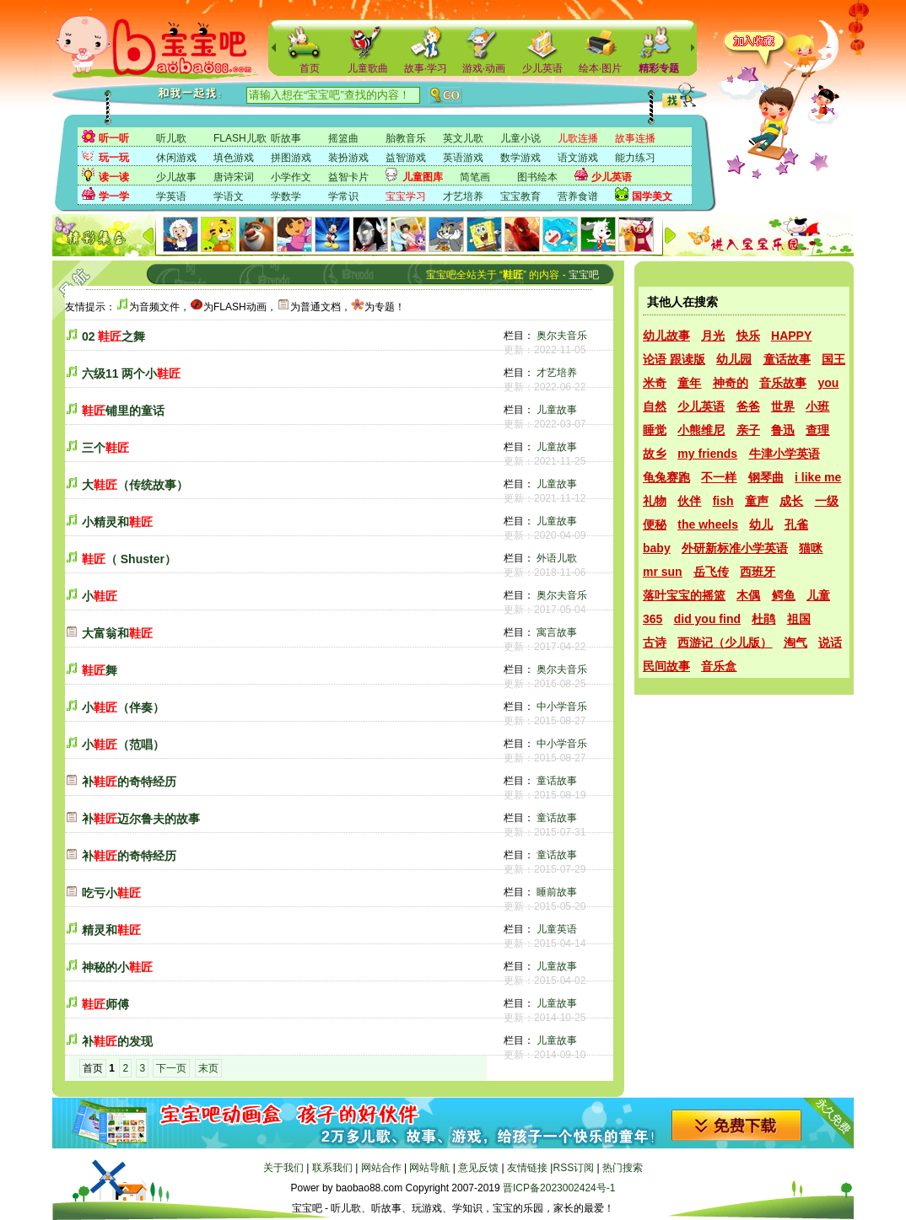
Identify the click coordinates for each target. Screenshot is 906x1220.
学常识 (343, 196)
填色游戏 (233, 158)
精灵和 (111, 930)
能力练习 (635, 158)
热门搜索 (622, 1168)
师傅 (105, 1004)
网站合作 (381, 1168)
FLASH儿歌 (240, 138)
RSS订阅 (573, 1168)
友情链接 (527, 1168)
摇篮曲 (343, 138)
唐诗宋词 (233, 177)
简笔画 (475, 177)
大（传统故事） (135, 485)
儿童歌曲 (368, 68)
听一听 (114, 138)
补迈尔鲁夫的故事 (141, 818)
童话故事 (557, 781)
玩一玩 (114, 158)
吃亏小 (111, 893)
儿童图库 (422, 177)
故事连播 (635, 138)
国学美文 (652, 196)
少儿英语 (542, 68)
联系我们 (332, 1168)
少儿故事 (176, 177)
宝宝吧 (584, 275)
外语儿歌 (557, 558)
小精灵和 (117, 522)
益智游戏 (406, 158)
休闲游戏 (176, 158)
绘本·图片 (600, 68)
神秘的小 (117, 967)
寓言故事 (557, 632)
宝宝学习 (406, 196)
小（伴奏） (123, 707)
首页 (309, 68)
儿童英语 (557, 929)
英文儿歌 (463, 138)
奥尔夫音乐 (562, 335)
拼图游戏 (291, 158)
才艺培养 (463, 196)
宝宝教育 (520, 196)
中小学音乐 (562, 706)
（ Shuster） (129, 559)
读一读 (114, 177)
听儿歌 (171, 138)
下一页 (171, 1068)
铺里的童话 (123, 410)
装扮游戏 (348, 158)
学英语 (171, 196)
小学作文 (291, 177)
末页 (208, 1068)
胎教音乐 (406, 138)
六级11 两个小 (131, 373)
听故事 (286, 138)
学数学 (286, 196)
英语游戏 (463, 158)
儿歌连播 (578, 138)
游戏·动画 (483, 68)
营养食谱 (578, 196)
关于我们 (283, 1168)
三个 (105, 447)
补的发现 (117, 1041)
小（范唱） (123, 744)
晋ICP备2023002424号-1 (559, 1188)
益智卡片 (348, 177)
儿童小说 (520, 138)
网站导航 (429, 1168)
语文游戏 (578, 158)
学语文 (228, 196)
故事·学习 (425, 68)
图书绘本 (537, 177)
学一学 (114, 196)
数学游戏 (520, 158)
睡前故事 (557, 892)
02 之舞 (113, 336)
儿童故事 (557, 410)
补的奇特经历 (129, 781)
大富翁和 (117, 633)
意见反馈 (478, 1168)
